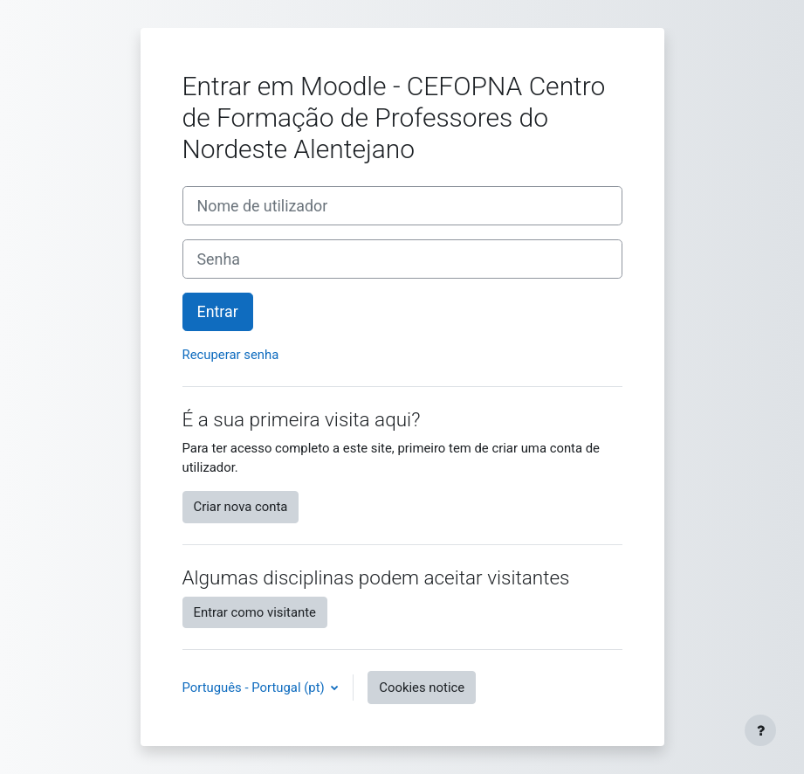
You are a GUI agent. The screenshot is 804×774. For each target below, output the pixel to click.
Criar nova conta (241, 507)
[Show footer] (760, 730)
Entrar (217, 311)
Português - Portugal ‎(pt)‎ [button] (255, 687)
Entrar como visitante (255, 612)
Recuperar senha (230, 355)
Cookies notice (421, 687)
